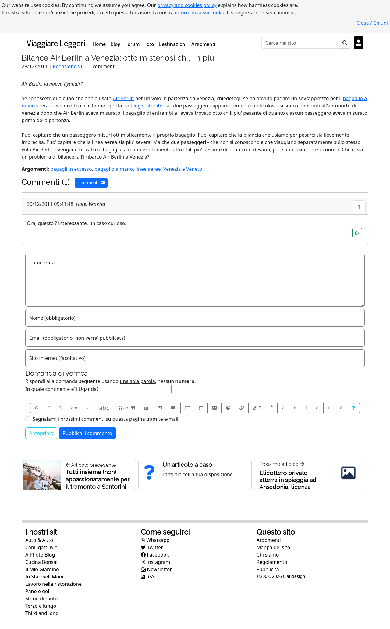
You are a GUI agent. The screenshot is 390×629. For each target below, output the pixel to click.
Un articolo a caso (187, 464)
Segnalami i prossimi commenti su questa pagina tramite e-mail (105, 419)
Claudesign (294, 576)
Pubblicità (268, 569)
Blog (116, 43)
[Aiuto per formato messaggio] (353, 408)
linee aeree (148, 169)
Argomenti (203, 43)
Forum (133, 43)
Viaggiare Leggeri (56, 42)
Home (100, 43)
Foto (149, 43)
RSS (148, 576)
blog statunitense (151, 105)
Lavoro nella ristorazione (53, 584)
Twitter (152, 547)
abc (74, 408)
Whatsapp (155, 540)
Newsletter (156, 569)
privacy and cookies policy (187, 5)
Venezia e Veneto (182, 169)
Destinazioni (172, 43)
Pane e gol (37, 591)
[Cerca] (300, 43)
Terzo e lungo (40, 606)
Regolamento (272, 562)
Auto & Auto (39, 540)
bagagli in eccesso (71, 169)
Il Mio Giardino (42, 569)
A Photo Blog (40, 554)
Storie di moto (41, 598)
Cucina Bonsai (41, 562)
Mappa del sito (273, 547)
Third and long (42, 613)
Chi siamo (268, 554)
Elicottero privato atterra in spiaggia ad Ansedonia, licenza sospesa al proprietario (290, 483)
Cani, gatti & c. (41, 547)
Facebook (155, 554)
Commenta (91, 182)
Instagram (155, 562)
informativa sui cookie (200, 12)
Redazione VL (68, 66)
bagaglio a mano (113, 169)
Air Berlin (123, 98)
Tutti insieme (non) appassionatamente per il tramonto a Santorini (97, 479)
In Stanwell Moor (44, 576)
